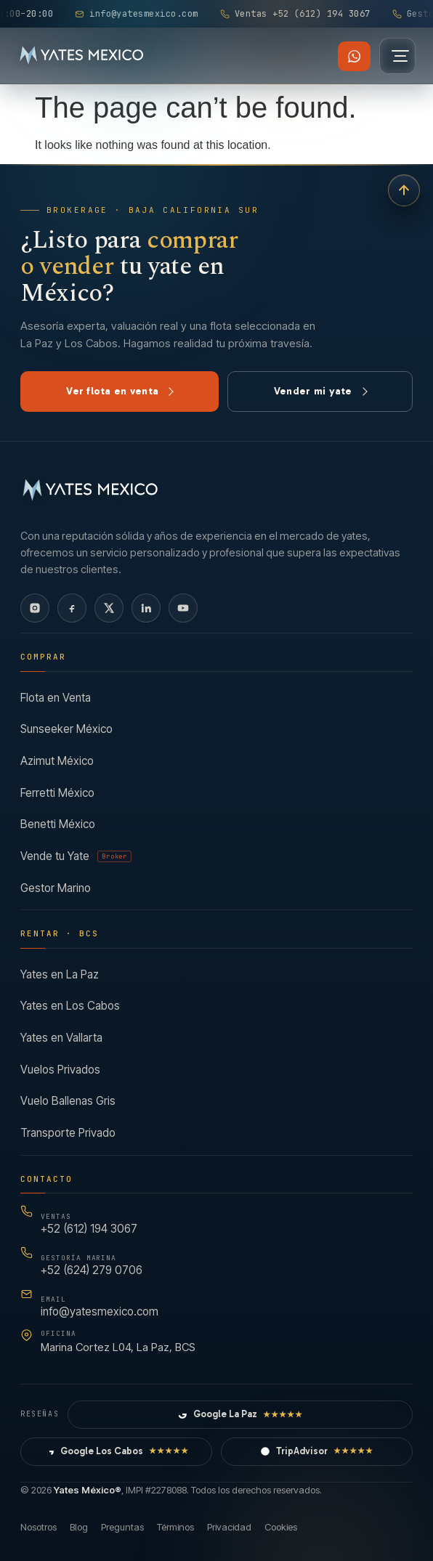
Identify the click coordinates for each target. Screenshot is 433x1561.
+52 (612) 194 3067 (89, 1224)
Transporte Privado (68, 1133)
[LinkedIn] (146, 608)
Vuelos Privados (60, 1070)
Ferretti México (57, 793)
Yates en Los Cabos (70, 1006)
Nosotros (38, 1527)
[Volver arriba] (404, 190)
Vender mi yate (321, 391)
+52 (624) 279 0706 (91, 1266)
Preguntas (122, 1527)
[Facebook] (71, 608)
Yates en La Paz (59, 974)
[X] (109, 608)
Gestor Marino (55, 888)
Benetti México (57, 824)
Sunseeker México (66, 729)
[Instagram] (34, 608)
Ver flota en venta (120, 391)
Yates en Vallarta (61, 1038)
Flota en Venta (55, 698)
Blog (79, 1527)
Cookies (280, 1527)
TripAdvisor (316, 1451)
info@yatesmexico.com (99, 1307)
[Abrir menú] (397, 56)
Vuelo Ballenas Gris (68, 1101)
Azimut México (57, 761)
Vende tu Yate (75, 856)
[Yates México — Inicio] (81, 56)
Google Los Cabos (116, 1451)
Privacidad (229, 1527)
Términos (175, 1527)
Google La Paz (240, 1415)
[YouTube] (183, 608)
